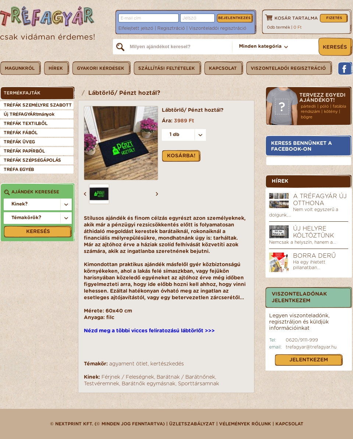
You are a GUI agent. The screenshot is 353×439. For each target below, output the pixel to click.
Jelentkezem (308, 360)
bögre (307, 117)
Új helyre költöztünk (313, 232)
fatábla (339, 106)
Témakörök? (26, 217)
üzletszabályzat (192, 424)
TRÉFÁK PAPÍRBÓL (24, 151)
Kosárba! (181, 155)
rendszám (310, 112)
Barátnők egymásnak (148, 383)
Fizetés (334, 18)
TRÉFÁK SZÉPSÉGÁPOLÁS (32, 160)
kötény (331, 112)
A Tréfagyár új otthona (320, 199)
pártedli (308, 106)
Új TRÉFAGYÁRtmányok (29, 114)
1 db (174, 134)
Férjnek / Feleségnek (127, 377)
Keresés (38, 231)
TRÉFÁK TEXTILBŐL (25, 123)
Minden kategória (260, 46)
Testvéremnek (101, 383)
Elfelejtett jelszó (135, 28)
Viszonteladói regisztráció (217, 28)
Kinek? (19, 204)
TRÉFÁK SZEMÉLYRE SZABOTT (37, 105)
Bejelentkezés (234, 18)
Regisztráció (171, 28)
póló (324, 106)
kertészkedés (167, 364)
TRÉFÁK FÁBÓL (21, 133)
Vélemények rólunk (245, 424)
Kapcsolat (289, 424)
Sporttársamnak (198, 383)
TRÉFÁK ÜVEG (19, 142)
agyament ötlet (128, 364)
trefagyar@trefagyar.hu (311, 347)
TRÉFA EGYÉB (19, 169)
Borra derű (314, 256)
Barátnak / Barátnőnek (186, 377)
